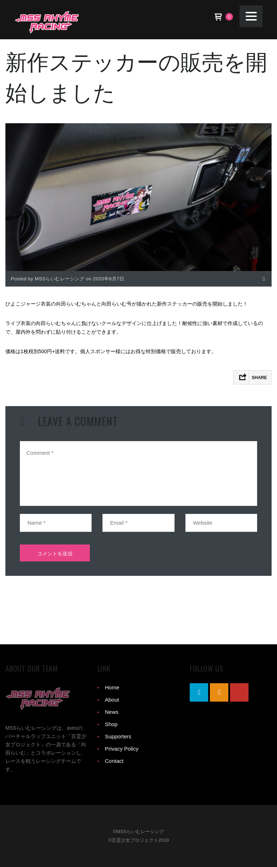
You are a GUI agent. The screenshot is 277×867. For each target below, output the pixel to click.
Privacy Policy (121, 749)
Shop (111, 724)
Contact (114, 761)
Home (112, 687)
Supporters (118, 736)
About (112, 700)
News (112, 712)
